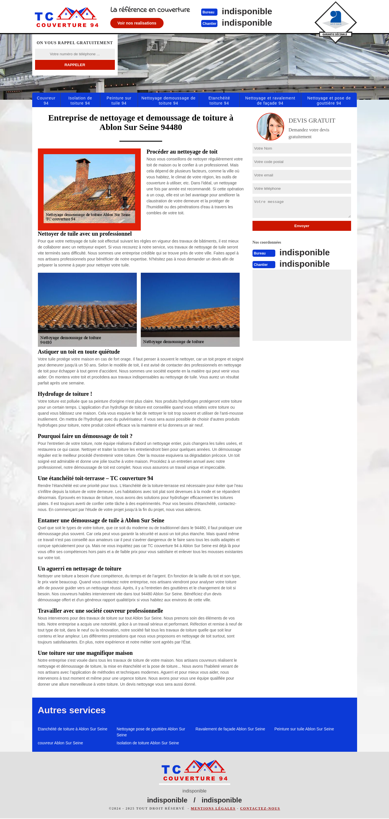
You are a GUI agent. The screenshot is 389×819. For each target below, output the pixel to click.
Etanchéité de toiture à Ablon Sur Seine (72, 729)
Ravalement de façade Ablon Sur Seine (230, 729)
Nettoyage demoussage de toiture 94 (168, 100)
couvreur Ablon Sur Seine (60, 743)
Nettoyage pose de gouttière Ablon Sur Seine (151, 732)
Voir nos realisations (153, 23)
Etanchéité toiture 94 (219, 100)
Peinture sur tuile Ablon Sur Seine (304, 729)
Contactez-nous (260, 809)
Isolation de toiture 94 (80, 100)
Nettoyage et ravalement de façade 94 (270, 100)
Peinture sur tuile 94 (119, 100)
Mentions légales (213, 809)
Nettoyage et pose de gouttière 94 (329, 100)
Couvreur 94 (46, 100)
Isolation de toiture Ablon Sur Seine (148, 743)
